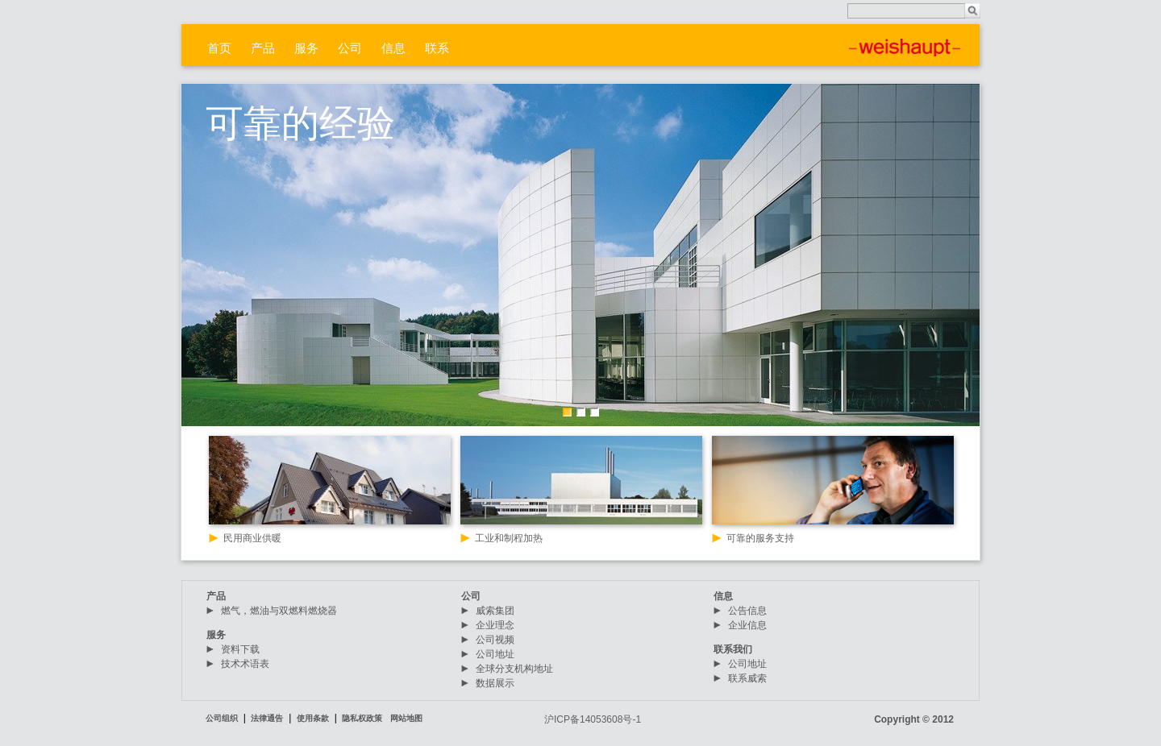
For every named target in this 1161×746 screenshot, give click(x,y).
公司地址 (495, 654)
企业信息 (747, 625)
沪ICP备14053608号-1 (592, 719)
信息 (393, 48)
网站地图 (406, 718)
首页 (219, 48)
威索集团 (495, 610)
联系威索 (747, 678)
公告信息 (747, 610)
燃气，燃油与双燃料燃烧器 (279, 610)
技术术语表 (245, 663)
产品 (263, 48)
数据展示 (495, 683)
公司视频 (495, 639)
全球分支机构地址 (514, 668)
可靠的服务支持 (760, 538)
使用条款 (313, 718)
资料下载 (240, 649)
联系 (437, 48)
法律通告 (267, 718)
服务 (306, 48)
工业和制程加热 (509, 538)
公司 (350, 48)
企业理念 (495, 625)
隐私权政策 (362, 718)
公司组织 (222, 718)
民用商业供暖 (252, 538)
